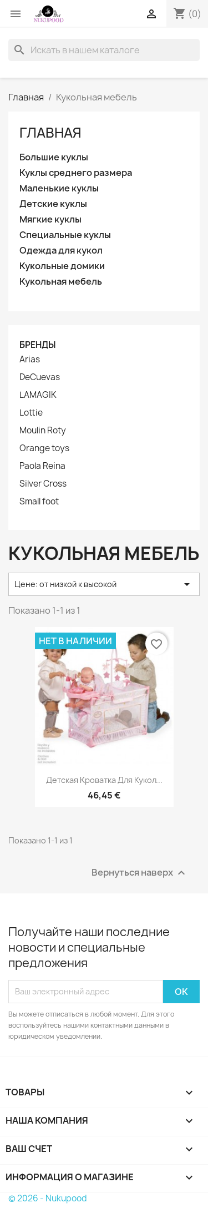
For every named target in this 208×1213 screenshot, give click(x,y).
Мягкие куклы (50, 219)
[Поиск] (104, 50)
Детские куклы (53, 204)
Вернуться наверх (140, 873)
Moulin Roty (42, 430)
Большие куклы (53, 157)
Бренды (37, 345)
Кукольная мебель (60, 281)
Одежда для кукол (61, 250)
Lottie (31, 412)
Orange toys (44, 448)
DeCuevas (39, 377)
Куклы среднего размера (75, 173)
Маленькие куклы (59, 188)
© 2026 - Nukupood (47, 1198)
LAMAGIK (38, 395)
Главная (50, 132)
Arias (29, 359)
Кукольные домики (62, 266)
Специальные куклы (65, 235)
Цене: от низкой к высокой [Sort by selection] (104, 584)
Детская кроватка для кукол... (104, 780)
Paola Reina (42, 466)
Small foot (39, 501)
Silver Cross (43, 483)
